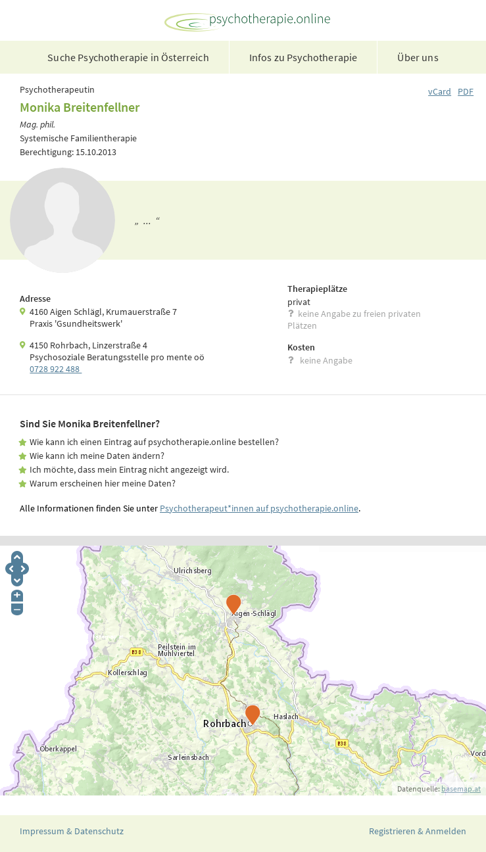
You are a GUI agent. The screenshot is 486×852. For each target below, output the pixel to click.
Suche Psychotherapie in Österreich (127, 57)
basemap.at (461, 788)
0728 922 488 (56, 369)
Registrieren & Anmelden (417, 831)
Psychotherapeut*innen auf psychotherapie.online (259, 508)
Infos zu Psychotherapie (303, 57)
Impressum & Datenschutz (72, 831)
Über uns (417, 57)
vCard (439, 91)
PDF (466, 91)
